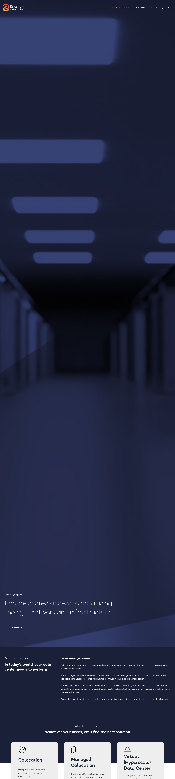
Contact (153, 8)
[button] (120, 7)
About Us (141, 8)
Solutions (115, 7)
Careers (129, 8)
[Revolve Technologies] (13, 8)
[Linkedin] (163, 8)
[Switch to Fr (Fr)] (169, 7)
